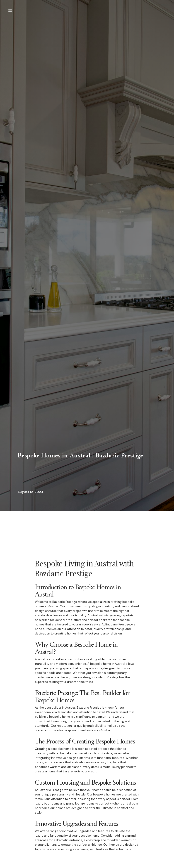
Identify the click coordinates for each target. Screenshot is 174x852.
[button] (10, 10)
